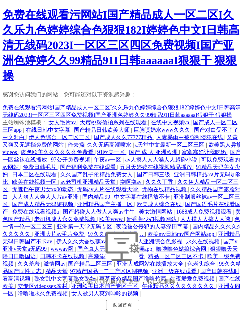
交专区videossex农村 (43, 286)
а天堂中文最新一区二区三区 (170, 145)
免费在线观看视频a (36, 212)
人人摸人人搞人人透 (206, 219)
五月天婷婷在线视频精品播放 (157, 167)
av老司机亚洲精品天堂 (88, 182)
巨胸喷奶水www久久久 (163, 130)
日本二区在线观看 (35, 174)
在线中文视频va (171, 122)
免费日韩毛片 (40, 167)
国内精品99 (97, 197)
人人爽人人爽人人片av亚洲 (46, 197)
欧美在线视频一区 (35, 182)
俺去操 (76, 145)
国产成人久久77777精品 (124, 137)
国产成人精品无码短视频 (43, 204)
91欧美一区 (111, 152)
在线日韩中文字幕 (49, 130)
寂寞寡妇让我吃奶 (205, 152)
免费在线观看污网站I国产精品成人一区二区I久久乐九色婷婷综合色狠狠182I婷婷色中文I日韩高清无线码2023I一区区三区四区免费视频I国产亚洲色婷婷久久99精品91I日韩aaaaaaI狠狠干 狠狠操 (120, 45)
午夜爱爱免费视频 (193, 279)
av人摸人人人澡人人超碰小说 (162, 160)
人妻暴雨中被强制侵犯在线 (190, 137)
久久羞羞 (29, 264)
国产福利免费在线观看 (88, 167)
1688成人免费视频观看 (204, 212)
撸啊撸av (131, 182)
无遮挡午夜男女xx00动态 (43, 189)
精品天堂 (56, 271)
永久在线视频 (203, 241)
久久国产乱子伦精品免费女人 (97, 174)
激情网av (55, 264)
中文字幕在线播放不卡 (142, 197)
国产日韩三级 (154, 174)
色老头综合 (202, 264)
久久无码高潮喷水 (110, 145)
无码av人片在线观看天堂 (108, 189)
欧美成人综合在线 (160, 204)
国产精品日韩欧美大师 (102, 130)
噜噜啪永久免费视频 (43, 293)
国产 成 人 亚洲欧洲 (154, 152)
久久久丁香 (160, 182)
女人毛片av (63, 122)
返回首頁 (122, 305)
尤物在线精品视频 (165, 189)
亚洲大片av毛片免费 (60, 234)
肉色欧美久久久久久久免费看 (58, 152)
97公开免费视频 (71, 160)
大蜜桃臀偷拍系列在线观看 (114, 122)
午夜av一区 (108, 160)
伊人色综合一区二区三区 (60, 137)
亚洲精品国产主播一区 (105, 204)
